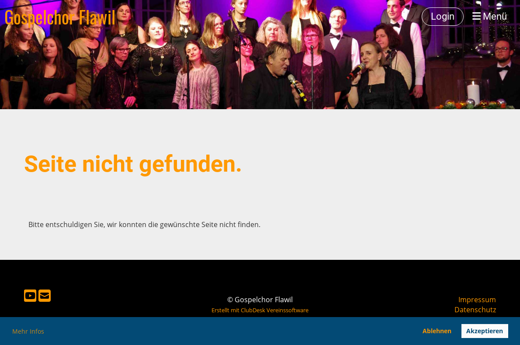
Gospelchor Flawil (59, 16)
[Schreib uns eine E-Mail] (44, 295)
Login (442, 16)
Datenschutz (475, 309)
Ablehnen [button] (437, 331)
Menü (489, 16)
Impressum (477, 299)
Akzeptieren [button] (484, 331)
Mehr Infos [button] (28, 331)
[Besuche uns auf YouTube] (30, 295)
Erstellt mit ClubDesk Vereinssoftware (260, 310)
